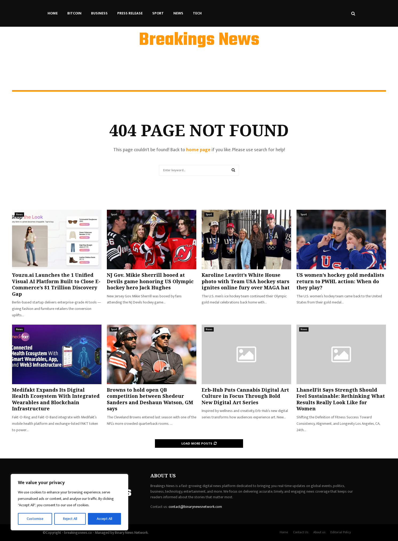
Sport (158, 13)
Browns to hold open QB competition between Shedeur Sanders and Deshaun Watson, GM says (150, 399)
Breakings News (199, 40)
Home (53, 13)
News (178, 13)
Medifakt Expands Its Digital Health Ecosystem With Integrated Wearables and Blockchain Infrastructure (56, 399)
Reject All (70, 519)
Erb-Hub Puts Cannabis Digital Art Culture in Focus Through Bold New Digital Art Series (245, 396)
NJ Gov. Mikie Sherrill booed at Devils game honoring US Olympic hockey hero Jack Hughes (150, 281)
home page (198, 150)
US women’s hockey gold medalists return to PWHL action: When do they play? (340, 281)
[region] (69, 502)
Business (99, 13)
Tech (197, 13)
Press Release (130, 13)
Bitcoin (74, 13)
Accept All (104, 519)
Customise (35, 519)
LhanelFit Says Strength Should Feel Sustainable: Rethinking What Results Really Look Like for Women (340, 399)
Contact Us (300, 532)
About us (319, 532)
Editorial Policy (340, 532)
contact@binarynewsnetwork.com (195, 507)
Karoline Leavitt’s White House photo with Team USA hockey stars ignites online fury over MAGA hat (246, 281)
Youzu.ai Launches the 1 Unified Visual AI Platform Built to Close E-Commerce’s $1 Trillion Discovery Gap (56, 284)
